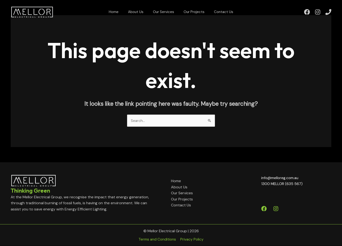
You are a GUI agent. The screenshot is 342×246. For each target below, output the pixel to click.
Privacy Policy (191, 239)
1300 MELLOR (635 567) (282, 183)
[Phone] (328, 14)
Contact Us (214, 14)
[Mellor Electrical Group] (32, 13)
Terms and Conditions (158, 239)
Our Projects (189, 14)
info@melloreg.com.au (280, 177)
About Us (140, 14)
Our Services (163, 14)
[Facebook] (307, 14)
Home (123, 14)
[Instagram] (318, 14)
